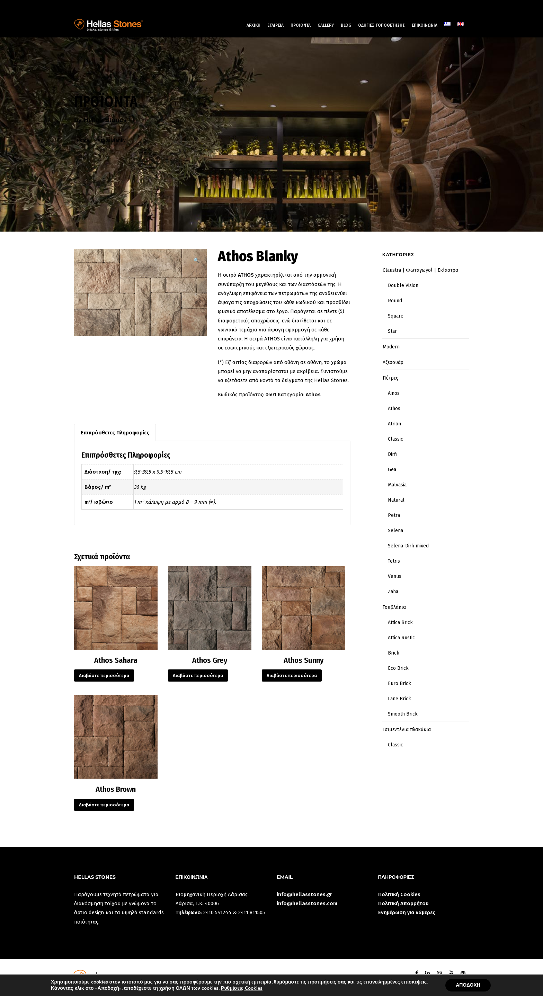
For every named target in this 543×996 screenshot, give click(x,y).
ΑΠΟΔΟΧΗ (468, 985)
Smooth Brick (403, 714)
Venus (394, 576)
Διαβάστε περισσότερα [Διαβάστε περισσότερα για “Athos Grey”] (198, 675)
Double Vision (403, 285)
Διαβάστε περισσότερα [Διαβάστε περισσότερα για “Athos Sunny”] (292, 675)
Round (395, 301)
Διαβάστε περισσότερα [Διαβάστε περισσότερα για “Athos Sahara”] (104, 675)
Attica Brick (400, 622)
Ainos (394, 393)
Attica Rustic (401, 638)
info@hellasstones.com (307, 903)
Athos (313, 394)
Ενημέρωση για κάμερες (406, 912)
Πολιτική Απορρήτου (403, 903)
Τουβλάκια (394, 607)
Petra (394, 515)
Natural (396, 500)
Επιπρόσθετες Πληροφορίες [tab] (115, 433)
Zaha (393, 592)
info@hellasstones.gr (304, 894)
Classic (395, 439)
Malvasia (397, 485)
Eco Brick (398, 668)
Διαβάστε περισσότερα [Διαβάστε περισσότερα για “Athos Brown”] (104, 804)
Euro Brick (399, 683)
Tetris (394, 561)
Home (83, 140)
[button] (196, 260)
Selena (395, 531)
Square (395, 316)
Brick (393, 653)
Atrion (394, 424)
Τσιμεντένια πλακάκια (407, 730)
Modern (391, 347)
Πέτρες (390, 378)
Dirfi (392, 454)
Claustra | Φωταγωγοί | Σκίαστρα (420, 270)
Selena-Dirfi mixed (408, 546)
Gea (392, 470)
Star (392, 331)
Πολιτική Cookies (399, 894)
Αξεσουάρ (393, 362)
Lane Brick (399, 699)
